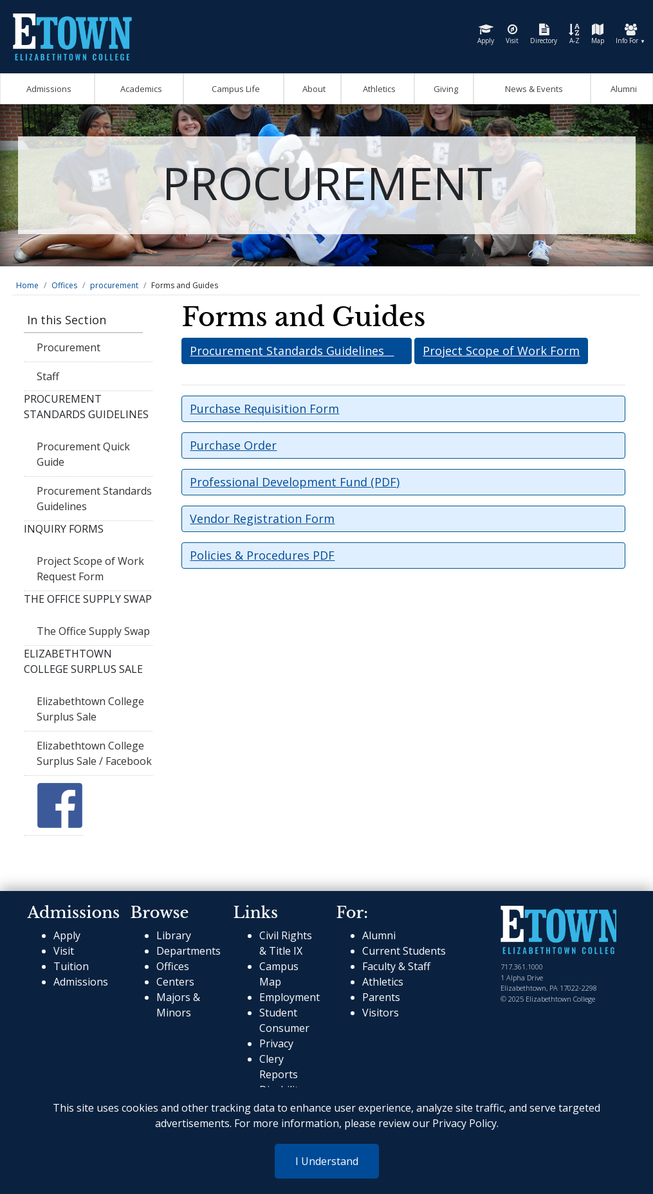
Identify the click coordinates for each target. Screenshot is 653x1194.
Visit (512, 34)
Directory (543, 34)
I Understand (326, 1161)
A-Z (574, 34)
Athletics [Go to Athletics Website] (377, 89)
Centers (175, 982)
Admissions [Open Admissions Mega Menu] (47, 89)
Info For (630, 34)
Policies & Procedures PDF (262, 555)
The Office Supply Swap (93, 631)
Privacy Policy (464, 1123)
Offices (64, 285)
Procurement (68, 347)
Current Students (404, 951)
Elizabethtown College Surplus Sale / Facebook (94, 753)
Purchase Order (233, 445)
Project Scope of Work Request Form (90, 568)
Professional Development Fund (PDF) (295, 482)
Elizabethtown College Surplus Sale (90, 709)
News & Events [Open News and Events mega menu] (532, 89)
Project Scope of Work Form (501, 350)
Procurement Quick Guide (83, 454)
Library (173, 935)
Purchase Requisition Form (264, 408)
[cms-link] (558, 929)
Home (27, 285)
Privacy (276, 1043)
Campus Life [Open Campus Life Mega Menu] (234, 89)
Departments (188, 951)
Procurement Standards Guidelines (94, 498)
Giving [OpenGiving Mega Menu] (444, 89)
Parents (381, 997)
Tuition (71, 966)
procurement (114, 285)
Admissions (80, 982)
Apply (485, 34)
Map (597, 34)
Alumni (622, 89)
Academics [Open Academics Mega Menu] (139, 89)
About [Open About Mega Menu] (312, 89)
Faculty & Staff (396, 966)
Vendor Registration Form (262, 518)
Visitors (380, 1013)
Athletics (382, 982)
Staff (48, 376)
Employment (289, 997)
